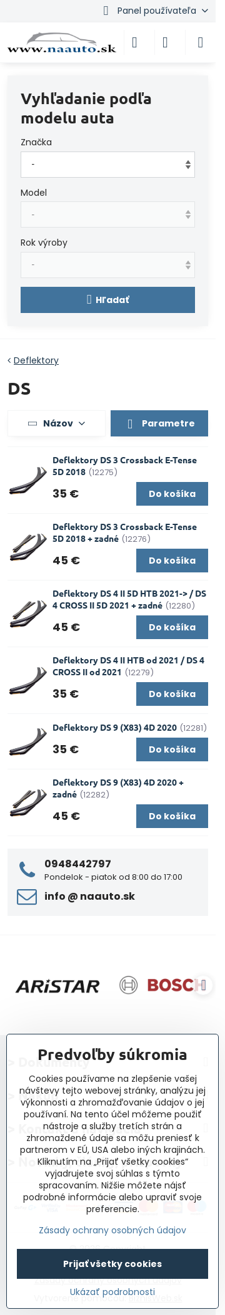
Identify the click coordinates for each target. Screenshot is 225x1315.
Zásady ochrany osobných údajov (112, 1230)
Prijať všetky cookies (112, 1264)
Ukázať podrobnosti (112, 1292)
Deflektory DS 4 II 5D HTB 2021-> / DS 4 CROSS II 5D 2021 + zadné (129, 598)
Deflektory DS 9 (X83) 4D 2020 (114, 727)
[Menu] (201, 42)
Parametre (159, 424)
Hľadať (108, 299)
